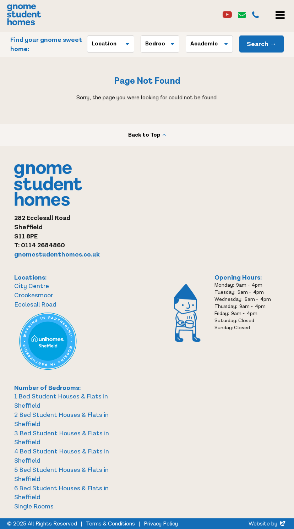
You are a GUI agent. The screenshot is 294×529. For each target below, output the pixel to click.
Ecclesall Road (35, 305)
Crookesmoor (33, 295)
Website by (268, 524)
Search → (261, 44)
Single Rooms (34, 506)
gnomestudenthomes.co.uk (57, 254)
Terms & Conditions (110, 524)
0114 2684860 (43, 245)
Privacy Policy (161, 524)
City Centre (31, 286)
